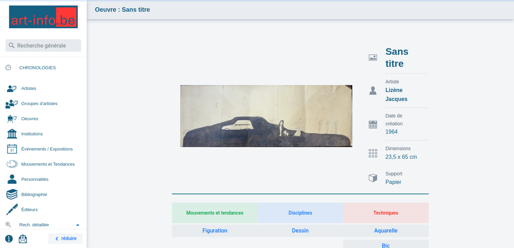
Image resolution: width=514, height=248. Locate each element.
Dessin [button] (300, 230)
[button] (78, 224)
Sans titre (396, 57)
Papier (393, 182)
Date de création (394, 119)
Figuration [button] (214, 230)
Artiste (392, 81)
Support (393, 173)
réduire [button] (64, 238)
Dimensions (397, 148)
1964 (391, 132)
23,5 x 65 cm (401, 157)
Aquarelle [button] (385, 230)
